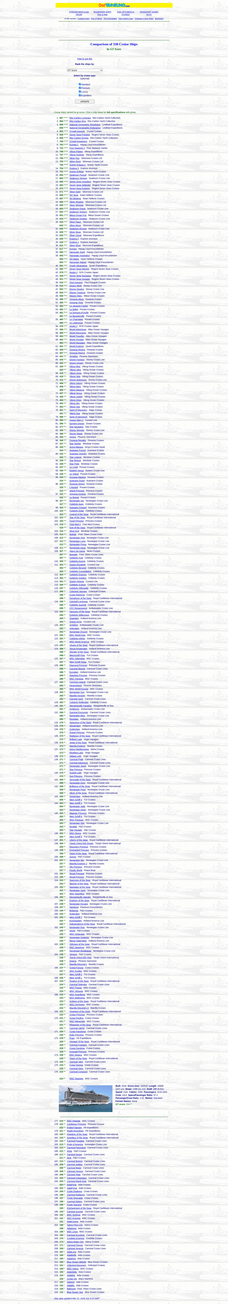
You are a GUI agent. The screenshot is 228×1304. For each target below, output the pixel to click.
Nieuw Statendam (78, 941)
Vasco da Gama (77, 551)
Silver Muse (75, 232)
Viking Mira (74, 366)
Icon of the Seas (77, 527)
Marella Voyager (77, 695)
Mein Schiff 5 (75, 836)
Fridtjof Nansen (74, 1127)
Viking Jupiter (76, 396)
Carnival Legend (77, 682)
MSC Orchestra (76, 1004)
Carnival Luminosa (78, 601)
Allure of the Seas (78, 793)
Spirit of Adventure (78, 417)
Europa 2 (73, 144)
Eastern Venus (76, 470)
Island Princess (76, 491)
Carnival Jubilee (75, 1164)
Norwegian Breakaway (80, 951)
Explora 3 (74, 168)
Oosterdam (74, 796)
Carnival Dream (74, 1154)
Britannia (73, 910)
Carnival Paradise (75, 1141)
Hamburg (73, 907)
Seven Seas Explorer (79, 188)
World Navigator (77, 343)
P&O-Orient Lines (126, 19)
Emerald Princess (78, 1051)
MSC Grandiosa (77, 994)
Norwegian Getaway (79, 937)
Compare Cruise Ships (144, 19)
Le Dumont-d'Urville (79, 312)
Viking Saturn (75, 383)
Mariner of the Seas (78, 883)
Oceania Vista (76, 302)
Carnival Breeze (75, 1161)
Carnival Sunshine (76, 1235)
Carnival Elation (74, 1201)
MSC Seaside (73, 1121)
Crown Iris (72, 1279)
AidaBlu (70, 1285)
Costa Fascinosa (77, 1031)
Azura (72, 930)
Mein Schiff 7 (75, 917)
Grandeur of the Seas (77, 1137)
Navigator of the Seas (79, 887)
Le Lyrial (73, 467)
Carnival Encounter (78, 712)
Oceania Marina (77, 353)
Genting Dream (76, 423)
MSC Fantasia (76, 679)
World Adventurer (77, 329)
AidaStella (72, 1272)
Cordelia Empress (75, 1238)
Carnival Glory (76, 1068)
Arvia (69, 1151)
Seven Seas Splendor (79, 185)
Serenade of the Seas (79, 779)
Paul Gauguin (76, 282)
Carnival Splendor (78, 984)
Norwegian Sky (76, 860)
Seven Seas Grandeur (80, 181)
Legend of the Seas (78, 514)
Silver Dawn (75, 222)
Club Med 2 (75, 524)
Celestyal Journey (78, 591)
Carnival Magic (74, 1168)
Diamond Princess (78, 665)
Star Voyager (75, 830)
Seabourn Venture (78, 178)
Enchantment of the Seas (79, 1208)
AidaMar (71, 1275)
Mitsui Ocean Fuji (77, 215)
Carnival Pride (76, 759)
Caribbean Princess (76, 1124)
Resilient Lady (76, 752)
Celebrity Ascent (77, 561)
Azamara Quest (77, 480)
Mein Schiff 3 (75, 803)
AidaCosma (72, 1221)
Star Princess (75, 769)
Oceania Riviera (77, 349)
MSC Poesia (75, 988)
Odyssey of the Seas (79, 944)
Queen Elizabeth (77, 564)
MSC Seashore (76, 947)
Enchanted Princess (79, 850)
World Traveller (76, 336)
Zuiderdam (74, 729)
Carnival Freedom (78, 1045)
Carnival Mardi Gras (76, 1181)
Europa (72, 249)
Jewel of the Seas (78, 742)
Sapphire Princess (78, 675)
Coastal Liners (84, 19)
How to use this (84, 59)
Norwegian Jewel (77, 766)
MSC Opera (72, 1268)
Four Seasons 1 (77, 148)
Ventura (73, 954)
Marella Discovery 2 (79, 1008)
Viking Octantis (76, 155)
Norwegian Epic (77, 927)
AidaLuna (71, 1252)
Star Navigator (76, 427)
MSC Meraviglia (77, 1021)
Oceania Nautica (77, 477)
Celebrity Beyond (77, 568)
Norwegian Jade (77, 806)
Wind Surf (74, 531)
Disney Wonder (76, 430)
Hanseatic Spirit (77, 252)
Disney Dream (76, 363)
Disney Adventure (78, 380)
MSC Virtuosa (76, 991)
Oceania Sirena (77, 484)
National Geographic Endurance (84, 128)
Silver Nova (75, 161)
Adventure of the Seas (80, 722)
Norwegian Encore (78, 632)
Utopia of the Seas (78, 645)
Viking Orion (75, 400)
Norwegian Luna (77, 541)
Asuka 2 (73, 326)
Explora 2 (74, 239)
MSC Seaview (76, 1078)
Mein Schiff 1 (75, 978)
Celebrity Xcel (76, 558)
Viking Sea (74, 407)
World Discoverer (77, 333)
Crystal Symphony (78, 141)
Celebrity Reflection (78, 702)
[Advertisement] (114, 31)
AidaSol (70, 1282)
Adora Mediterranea (79, 749)
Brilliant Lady (75, 739)
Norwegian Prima (77, 544)
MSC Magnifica (76, 894)
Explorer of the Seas (79, 900)
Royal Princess (76, 877)
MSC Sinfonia (73, 1215)
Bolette (72, 534)
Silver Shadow (76, 202)
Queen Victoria (76, 581)
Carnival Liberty (77, 1028)
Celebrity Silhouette (78, 588)
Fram (72, 1038)
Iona (69, 1158)
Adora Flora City (75, 1225)
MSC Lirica (72, 1231)
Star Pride (74, 464)
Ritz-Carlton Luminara (80, 118)
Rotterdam (74, 914)
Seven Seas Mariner (79, 269)
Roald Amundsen (75, 1131)
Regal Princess (76, 873)
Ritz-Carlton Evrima (78, 138)
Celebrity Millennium (79, 615)
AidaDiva (71, 1258)
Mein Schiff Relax (77, 662)
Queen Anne (75, 622)
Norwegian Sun (76, 692)
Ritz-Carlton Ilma (77, 121)
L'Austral (73, 487)
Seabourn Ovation (78, 218)
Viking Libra (75, 370)
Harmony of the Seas (79, 611)
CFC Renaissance (78, 608)
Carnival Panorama (76, 1147)
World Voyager (76, 339)
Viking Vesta (75, 373)
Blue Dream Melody (76, 1262)
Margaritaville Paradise (80, 705)
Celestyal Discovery (76, 1265)
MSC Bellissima (77, 998)
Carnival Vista (73, 1174)
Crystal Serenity (77, 131)
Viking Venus (75, 393)
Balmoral (71, 1289)
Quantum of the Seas (79, 1011)
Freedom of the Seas (77, 1134)
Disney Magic (76, 433)
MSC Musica (75, 1055)
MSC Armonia (73, 1218)
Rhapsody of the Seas (80, 1025)
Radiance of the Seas (79, 736)
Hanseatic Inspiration (79, 255)
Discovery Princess (78, 847)
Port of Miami (96, 19)
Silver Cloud (75, 235)
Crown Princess (77, 1014)
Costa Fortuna (76, 967)
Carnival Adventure (78, 763)
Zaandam (74, 618)
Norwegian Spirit (77, 890)
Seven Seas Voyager (79, 279)
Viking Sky (74, 403)
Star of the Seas (77, 517)
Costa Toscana (74, 1205)
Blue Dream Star (75, 1292)
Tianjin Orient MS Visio (80, 957)
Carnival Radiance (76, 1195)
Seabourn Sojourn (78, 212)
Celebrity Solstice (77, 578)
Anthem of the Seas (79, 1001)
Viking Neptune (76, 390)
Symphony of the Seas (80, 598)
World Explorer (76, 346)
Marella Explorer (77, 746)
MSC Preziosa (76, 820)
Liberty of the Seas (78, 840)
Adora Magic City (75, 1242)
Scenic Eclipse (76, 171)
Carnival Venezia (75, 1248)
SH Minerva (75, 198)
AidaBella (71, 1255)
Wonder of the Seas (79, 652)
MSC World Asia (77, 635)
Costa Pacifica (76, 1018)
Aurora (72, 857)
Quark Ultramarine (78, 265)
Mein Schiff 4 (75, 799)
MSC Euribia (75, 971)
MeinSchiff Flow (77, 655)
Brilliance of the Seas (79, 786)
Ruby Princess (76, 1035)
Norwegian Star (77, 823)
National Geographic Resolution (84, 124)
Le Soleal (73, 474)
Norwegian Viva (77, 538)
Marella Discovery (78, 964)
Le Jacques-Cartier (78, 306)
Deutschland (75, 685)
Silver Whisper (76, 205)
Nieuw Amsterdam (78, 648)
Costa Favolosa (77, 1048)
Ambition (73, 625)
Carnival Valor (76, 1062)
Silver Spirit (75, 192)
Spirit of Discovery (78, 410)
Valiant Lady (75, 756)
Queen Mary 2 (76, 420)
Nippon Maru (75, 296)
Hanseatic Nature (77, 262)
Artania (72, 961)
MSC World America (79, 642)
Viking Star (74, 413)
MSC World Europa (78, 689)
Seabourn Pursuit (77, 175)
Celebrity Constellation (80, 571)
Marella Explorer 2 (78, 863)
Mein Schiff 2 (75, 974)
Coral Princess (76, 521)
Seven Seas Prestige (79, 134)
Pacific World (75, 870)
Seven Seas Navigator (80, 276)
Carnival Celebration (77, 1178)
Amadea (73, 356)
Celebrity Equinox (78, 574)
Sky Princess (75, 867)
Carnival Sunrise (75, 1211)
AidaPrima (72, 1188)
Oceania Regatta (77, 440)
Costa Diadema (74, 1191)
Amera (72, 437)
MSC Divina (75, 833)
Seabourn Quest (77, 208)
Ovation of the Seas (79, 981)
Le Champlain (76, 319)
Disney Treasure (77, 292)
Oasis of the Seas (78, 853)
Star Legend (75, 457)
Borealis (73, 554)
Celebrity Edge (76, 511)
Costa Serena (76, 1065)
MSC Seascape (77, 934)
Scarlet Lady (75, 773)
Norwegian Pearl (77, 789)
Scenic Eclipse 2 (77, 165)
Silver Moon (75, 225)
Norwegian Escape (78, 904)
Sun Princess (75, 776)
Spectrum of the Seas (79, 880)
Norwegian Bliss (77, 715)
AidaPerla (71, 1184)
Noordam (73, 719)
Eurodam (73, 672)
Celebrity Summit (77, 605)
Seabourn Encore (77, 228)
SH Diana (74, 259)
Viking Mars (75, 386)
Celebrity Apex (76, 504)
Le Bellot (73, 309)
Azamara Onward (77, 507)
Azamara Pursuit (77, 450)
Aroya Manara (76, 447)
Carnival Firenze (75, 1245)
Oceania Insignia (77, 494)
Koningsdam (75, 920)
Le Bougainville (76, 316)
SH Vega (73, 195)
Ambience (74, 709)
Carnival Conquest (78, 1072)
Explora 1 (74, 242)
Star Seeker (75, 443)
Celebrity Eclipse (77, 584)
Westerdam (75, 726)
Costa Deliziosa (77, 595)
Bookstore (159, 19)
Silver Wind (75, 245)
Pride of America (75, 1144)
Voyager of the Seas (79, 1041)
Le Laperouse (76, 323)
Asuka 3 (73, 272)
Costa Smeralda (75, 1198)
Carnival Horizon (75, 1171)
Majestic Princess (77, 813)
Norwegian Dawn (77, 810)
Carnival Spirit (76, 699)
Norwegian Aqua (77, 548)
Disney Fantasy (76, 359)
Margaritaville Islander (80, 897)
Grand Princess (76, 732)
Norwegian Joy (76, 500)
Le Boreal (74, 497)
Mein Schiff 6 (75, 816)
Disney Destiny (76, 289)
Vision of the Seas (78, 1058)
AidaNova (71, 1228)
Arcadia (73, 826)
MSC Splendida (77, 658)
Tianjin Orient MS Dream (81, 843)
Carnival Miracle (77, 668)
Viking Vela (74, 376)
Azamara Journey (78, 454)
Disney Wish (75, 286)
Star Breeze (75, 460)
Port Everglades (110, 19)
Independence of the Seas (82, 924)
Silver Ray (74, 158)
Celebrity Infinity (77, 638)
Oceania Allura (76, 299)
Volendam (74, 628)
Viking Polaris (76, 151)
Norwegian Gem (77, 783)
